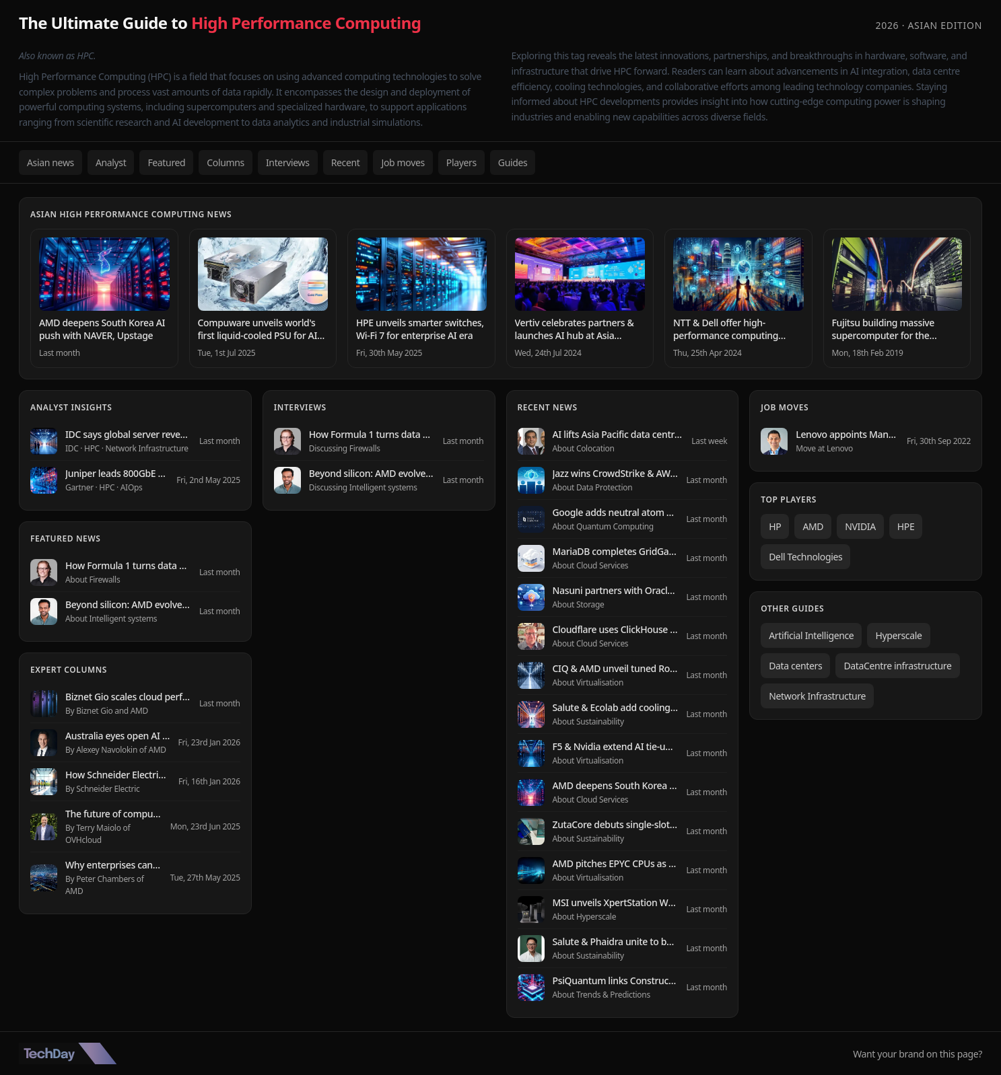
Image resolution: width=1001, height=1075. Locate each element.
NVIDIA (860, 526)
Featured (166, 162)
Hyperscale (898, 635)
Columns (225, 162)
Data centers (795, 665)
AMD (812, 526)
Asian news (50, 162)
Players (461, 162)
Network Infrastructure (817, 696)
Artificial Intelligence (811, 635)
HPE (906, 526)
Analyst (111, 162)
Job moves (402, 162)
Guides (513, 162)
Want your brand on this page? (917, 1053)
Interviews (288, 162)
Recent (345, 162)
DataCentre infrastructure (897, 665)
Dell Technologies (805, 556)
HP (775, 526)
